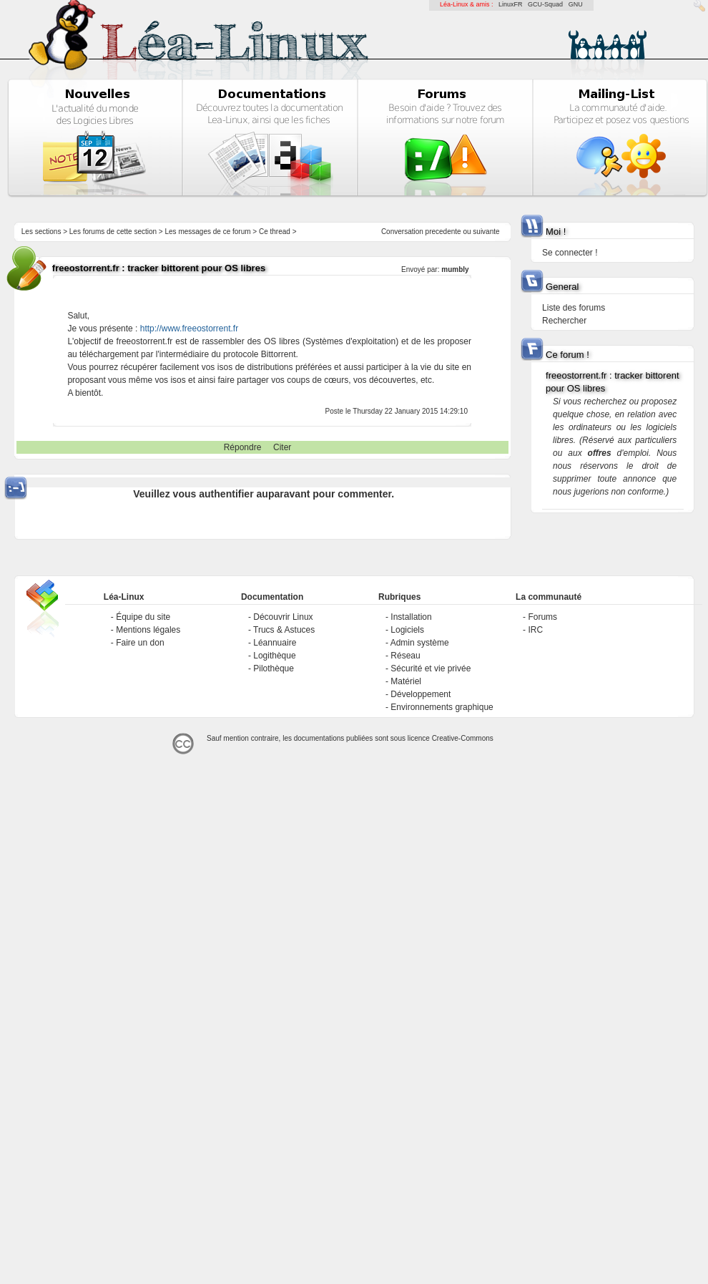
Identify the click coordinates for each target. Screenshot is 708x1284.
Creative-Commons (462, 738)
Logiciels (407, 630)
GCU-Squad (545, 4)
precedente (443, 231)
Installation (410, 617)
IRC (535, 630)
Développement (420, 694)
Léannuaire (274, 643)
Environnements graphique (441, 707)
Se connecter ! (569, 253)
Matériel (405, 681)
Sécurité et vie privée (430, 668)
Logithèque (274, 656)
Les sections (41, 231)
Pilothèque (273, 668)
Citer (282, 447)
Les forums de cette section (113, 231)
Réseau (405, 656)
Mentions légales (148, 630)
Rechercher (564, 321)
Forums (542, 617)
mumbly (454, 269)
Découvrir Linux (283, 617)
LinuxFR (510, 4)
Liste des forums (573, 308)
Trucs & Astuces (284, 630)
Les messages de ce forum (208, 231)
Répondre (243, 447)
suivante (486, 231)
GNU (576, 4)
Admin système (419, 643)
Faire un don (140, 643)
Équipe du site (143, 617)
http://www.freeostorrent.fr (189, 329)
